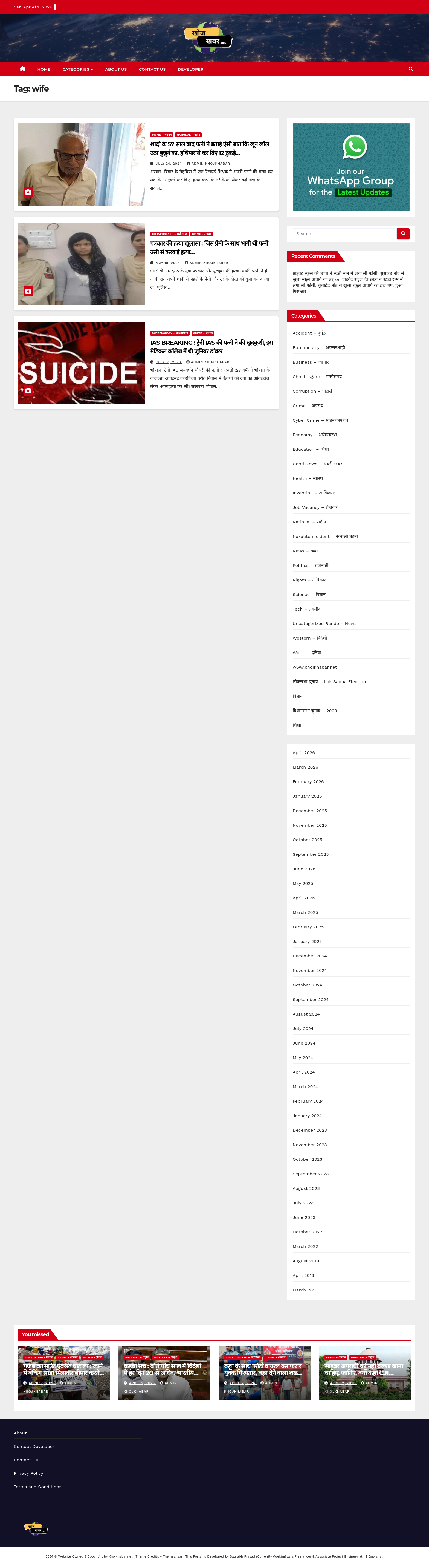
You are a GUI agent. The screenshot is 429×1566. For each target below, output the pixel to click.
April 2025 (304, 897)
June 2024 (304, 1043)
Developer (191, 69)
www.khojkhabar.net (315, 667)
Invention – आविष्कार (314, 492)
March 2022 (305, 1246)
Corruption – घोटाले (312, 391)
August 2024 (306, 1014)
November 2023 (310, 1144)
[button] (411, 69)
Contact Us (152, 69)
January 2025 (307, 941)
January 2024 (307, 1115)
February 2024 (308, 1101)
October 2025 (307, 839)
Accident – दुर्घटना (311, 333)
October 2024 (307, 985)
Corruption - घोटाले (39, 1357)
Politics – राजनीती (310, 565)
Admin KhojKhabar (208, 164)
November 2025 (310, 825)
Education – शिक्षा (311, 449)
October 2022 (307, 1231)
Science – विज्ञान (309, 594)
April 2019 (303, 1275)
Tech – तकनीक (307, 609)
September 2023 (311, 1173)
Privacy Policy (28, 1473)
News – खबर (306, 551)
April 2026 (304, 752)
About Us (116, 69)
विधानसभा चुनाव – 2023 (315, 710)
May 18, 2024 (168, 263)
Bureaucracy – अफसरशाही (170, 333)
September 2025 (311, 854)
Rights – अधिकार (309, 580)
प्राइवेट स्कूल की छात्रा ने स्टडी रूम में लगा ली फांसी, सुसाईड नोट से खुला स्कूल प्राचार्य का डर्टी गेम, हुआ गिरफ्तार (348, 285)
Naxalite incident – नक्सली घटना (325, 536)
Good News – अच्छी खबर (317, 463)
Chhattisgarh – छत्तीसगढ (169, 233)
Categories (76, 69)
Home (44, 69)
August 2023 (306, 1188)
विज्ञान (298, 696)
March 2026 (305, 767)
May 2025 (303, 883)
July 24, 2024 (169, 164)
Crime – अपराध (162, 134)
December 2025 (310, 810)
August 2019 (306, 1260)
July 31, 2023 (169, 362)
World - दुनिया (92, 1357)
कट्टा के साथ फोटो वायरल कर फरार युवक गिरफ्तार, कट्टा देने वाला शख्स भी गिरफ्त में (262, 1373)
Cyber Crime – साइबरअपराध (320, 420)
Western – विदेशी (310, 638)
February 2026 (308, 781)
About (20, 1433)
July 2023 (303, 1202)
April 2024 (304, 1072)
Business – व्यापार (311, 362)
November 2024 (310, 970)
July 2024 (303, 1028)
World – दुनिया (307, 652)
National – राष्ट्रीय (188, 134)
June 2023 (304, 1217)
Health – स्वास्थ (308, 478)
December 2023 (310, 1130)
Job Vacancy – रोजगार (315, 507)
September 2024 (311, 999)
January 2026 (307, 796)
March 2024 (305, 1086)
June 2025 (304, 868)
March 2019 (305, 1290)
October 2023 (307, 1159)
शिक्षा (297, 725)
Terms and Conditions (38, 1486)
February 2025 (308, 926)
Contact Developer (34, 1446)
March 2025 (305, 912)
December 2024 (310, 956)
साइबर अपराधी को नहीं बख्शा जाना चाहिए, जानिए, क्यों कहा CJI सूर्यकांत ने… (363, 1373)
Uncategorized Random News (325, 623)
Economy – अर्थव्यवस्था (315, 434)
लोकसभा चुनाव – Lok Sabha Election (329, 681)
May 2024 (303, 1057)
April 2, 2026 (42, 1383)
